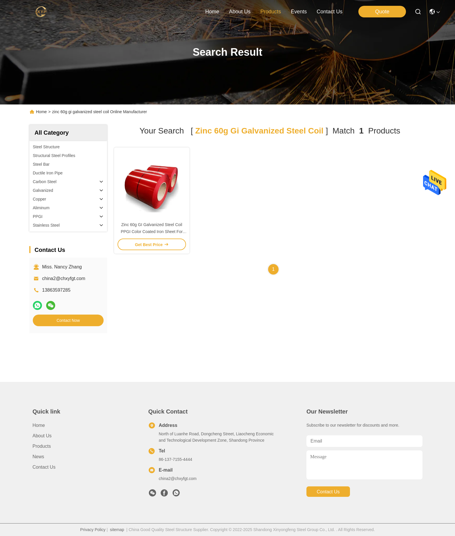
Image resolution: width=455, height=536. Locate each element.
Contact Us (43, 467)
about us (239, 12)
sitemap (117, 529)
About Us (42, 435)
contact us (329, 12)
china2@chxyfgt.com (63, 278)
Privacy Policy (92, 529)
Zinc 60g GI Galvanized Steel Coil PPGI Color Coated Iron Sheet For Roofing (152, 231)
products (270, 12)
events (299, 12)
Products (41, 446)
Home (212, 12)
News (38, 456)
